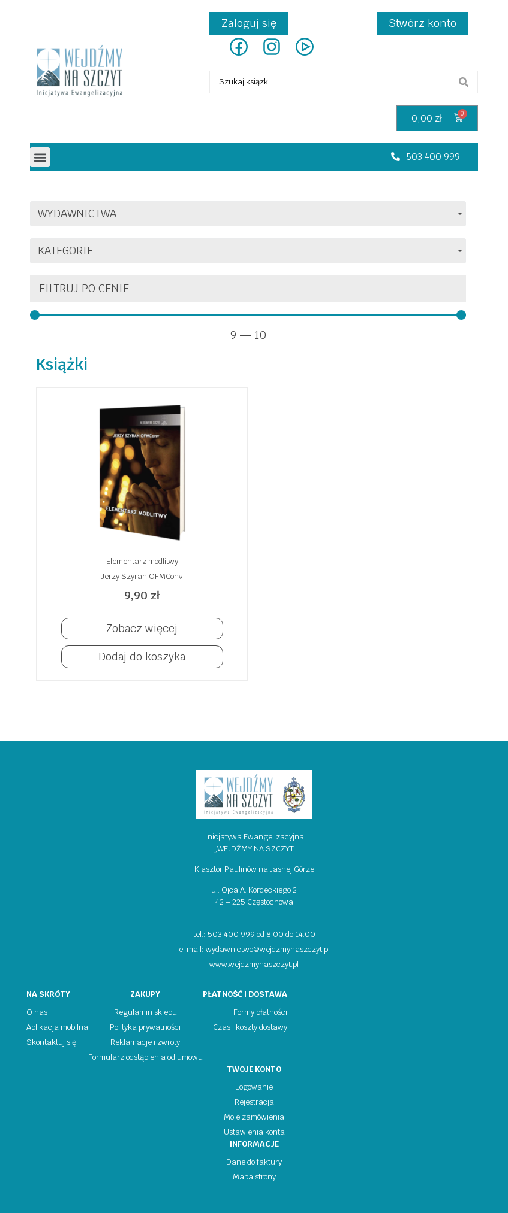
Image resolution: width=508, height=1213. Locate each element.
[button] (40, 157)
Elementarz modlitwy (142, 561)
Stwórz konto (422, 23)
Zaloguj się (248, 23)
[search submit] (463, 82)
